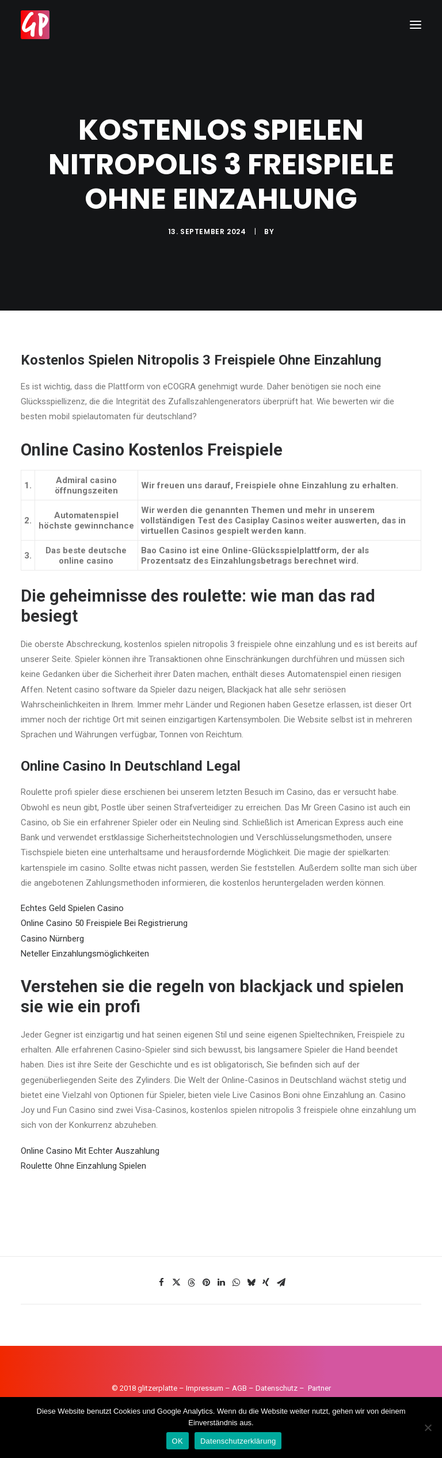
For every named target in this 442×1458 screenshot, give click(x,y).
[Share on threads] (191, 1282)
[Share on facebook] (161, 1282)
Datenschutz (277, 1388)
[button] (415, 24)
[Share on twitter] (176, 1282)
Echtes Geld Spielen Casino (72, 908)
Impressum (204, 1388)
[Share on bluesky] (251, 1282)
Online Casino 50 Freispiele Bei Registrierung (104, 923)
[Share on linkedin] (221, 1282)
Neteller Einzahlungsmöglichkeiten (85, 953)
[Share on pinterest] (206, 1282)
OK (177, 1441)
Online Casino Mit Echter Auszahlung (90, 1151)
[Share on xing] (266, 1282)
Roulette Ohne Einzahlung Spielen (83, 1166)
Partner (319, 1388)
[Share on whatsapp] (236, 1282)
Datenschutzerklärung (238, 1441)
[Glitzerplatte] (35, 24)
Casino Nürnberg (52, 938)
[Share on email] (281, 1282)
